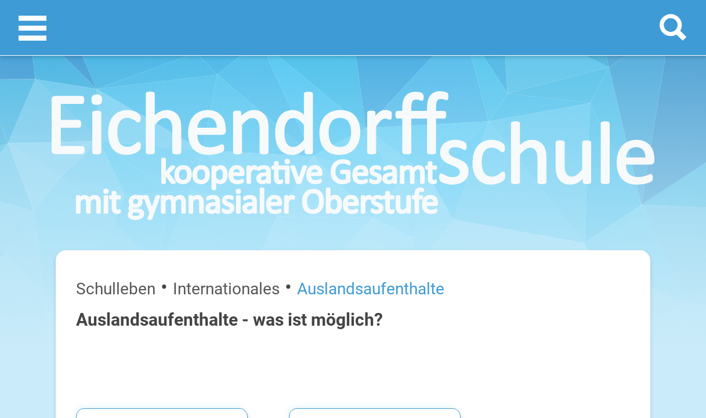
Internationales (112, 155)
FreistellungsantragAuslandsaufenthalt (597, 363)
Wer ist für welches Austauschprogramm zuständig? (597, 226)
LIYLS (372, 242)
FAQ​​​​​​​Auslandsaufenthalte (597, 297)
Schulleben (57, 155)
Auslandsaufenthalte (185, 155)
